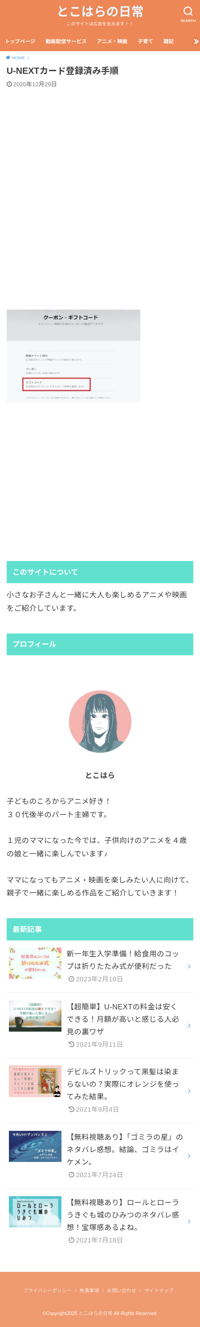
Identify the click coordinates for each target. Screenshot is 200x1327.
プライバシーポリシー (47, 1290)
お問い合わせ (121, 1290)
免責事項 (89, 1290)
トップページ (19, 41)
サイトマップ (158, 1290)
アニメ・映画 (112, 41)
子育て (145, 41)
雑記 (168, 41)
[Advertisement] (100, 198)
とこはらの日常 (99, 12)
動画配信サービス (65, 41)
